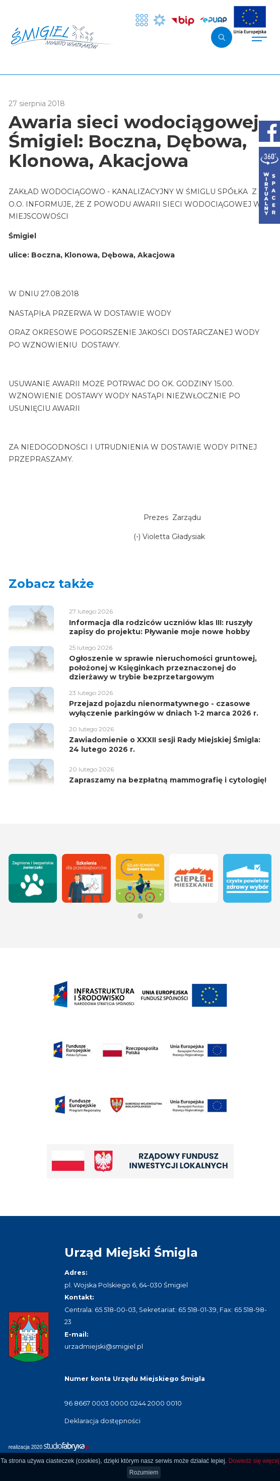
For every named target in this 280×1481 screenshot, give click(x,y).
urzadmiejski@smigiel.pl (103, 1346)
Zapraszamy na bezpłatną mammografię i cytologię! (167, 780)
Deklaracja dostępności (102, 1421)
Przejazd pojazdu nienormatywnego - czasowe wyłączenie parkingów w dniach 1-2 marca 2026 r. (163, 708)
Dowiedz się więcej (253, 1460)
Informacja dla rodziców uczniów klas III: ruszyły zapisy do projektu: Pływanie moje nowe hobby (160, 627)
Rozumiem (143, 1472)
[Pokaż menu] (259, 37)
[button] (140, 916)
